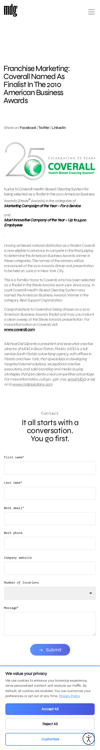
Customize (50, 739)
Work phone (13, 540)
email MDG (76, 382)
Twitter (44, 127)
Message (11, 615)
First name (14, 464)
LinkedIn (59, 127)
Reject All (50, 724)
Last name (13, 490)
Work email (14, 515)
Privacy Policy (69, 696)
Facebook (28, 127)
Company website (18, 565)
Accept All (50, 709)
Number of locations (21, 590)
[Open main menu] (91, 14)
